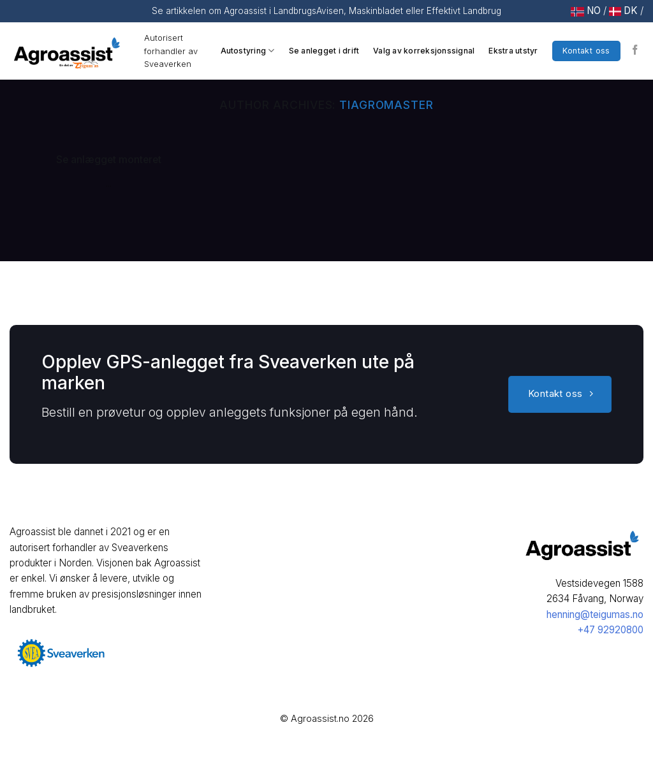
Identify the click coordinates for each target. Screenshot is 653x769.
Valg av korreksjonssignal (423, 50)
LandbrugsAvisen (309, 11)
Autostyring (248, 51)
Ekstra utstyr (513, 50)
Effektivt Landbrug (462, 11)
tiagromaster (386, 104)
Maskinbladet (376, 11)
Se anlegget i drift (324, 50)
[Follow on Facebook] (635, 50)
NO (593, 10)
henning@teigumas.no (595, 614)
